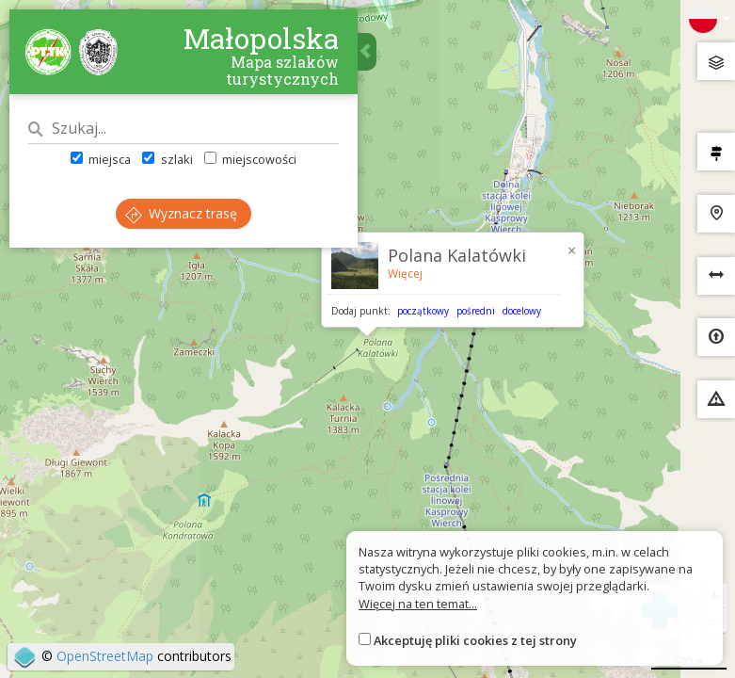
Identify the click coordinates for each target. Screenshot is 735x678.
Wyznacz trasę (181, 213)
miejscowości (250, 159)
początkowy (423, 310)
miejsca (101, 159)
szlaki (167, 159)
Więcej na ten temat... (418, 603)
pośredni (475, 310)
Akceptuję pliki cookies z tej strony (475, 640)
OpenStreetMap (104, 656)
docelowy (522, 310)
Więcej (405, 274)
